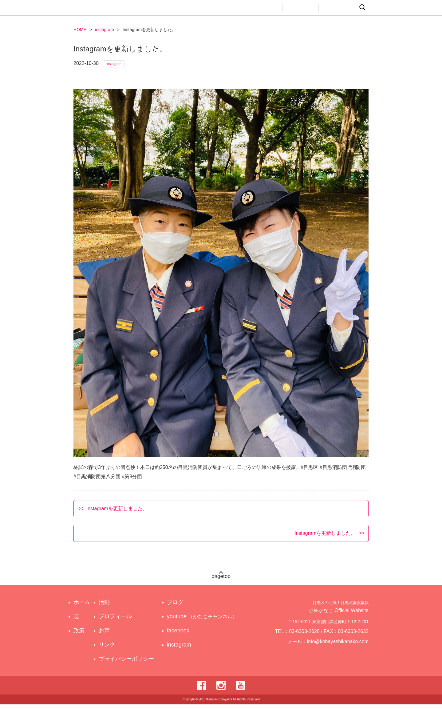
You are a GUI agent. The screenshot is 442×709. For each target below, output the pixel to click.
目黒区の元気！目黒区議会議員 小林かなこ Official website (130, 8)
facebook (183, 635)
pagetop (221, 579)
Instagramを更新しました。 (117, 512)
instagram (104, 29)
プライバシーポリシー (128, 663)
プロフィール (300, 7)
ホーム (81, 607)
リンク (345, 7)
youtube (203, 621)
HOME (79, 29)
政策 (251, 7)
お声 (327, 7)
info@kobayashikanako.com (342, 648)
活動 (272, 7)
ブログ (180, 607)
